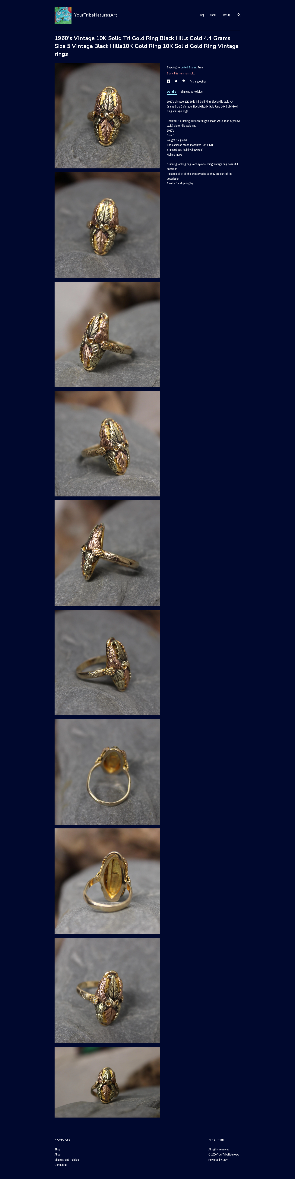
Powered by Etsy (218, 1160)
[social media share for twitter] (176, 81)
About (213, 15)
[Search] (239, 15)
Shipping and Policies (67, 1160)
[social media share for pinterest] (184, 81)
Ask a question (198, 81)
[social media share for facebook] (169, 81)
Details (172, 91)
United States (188, 67)
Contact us (61, 1165)
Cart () (226, 15)
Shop (202, 15)
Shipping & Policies (192, 91)
